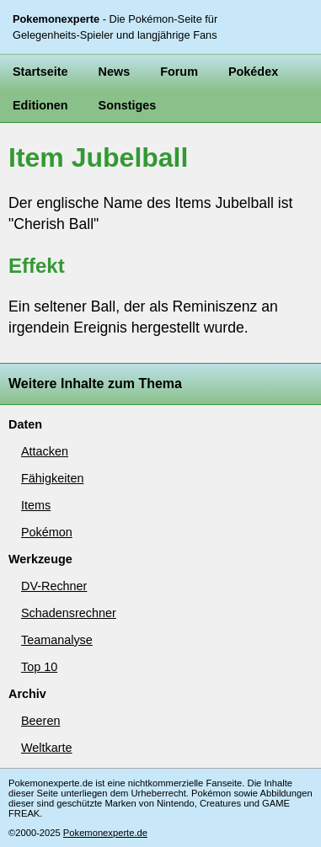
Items (36, 505)
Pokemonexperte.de (105, 833)
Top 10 (39, 667)
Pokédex (253, 71)
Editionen (40, 105)
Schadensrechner (68, 613)
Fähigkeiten (52, 478)
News (115, 71)
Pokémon (46, 532)
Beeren (40, 720)
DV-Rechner (54, 586)
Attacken (44, 451)
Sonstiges (128, 105)
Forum (179, 71)
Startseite (40, 71)
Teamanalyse (57, 640)
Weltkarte (46, 747)
